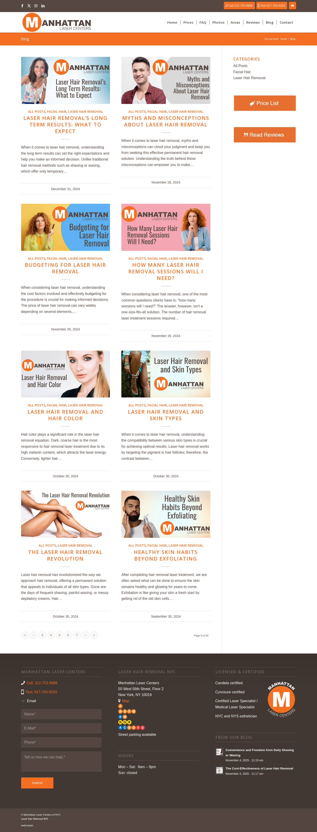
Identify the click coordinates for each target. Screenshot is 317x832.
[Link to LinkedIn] (43, 5)
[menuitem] (172, 22)
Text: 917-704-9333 (41, 692)
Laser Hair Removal (85, 111)
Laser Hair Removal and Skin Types (166, 415)
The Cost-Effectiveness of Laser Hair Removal (259, 768)
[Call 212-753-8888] (239, 5)
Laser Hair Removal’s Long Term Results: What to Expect (65, 124)
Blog (25, 38)
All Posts (36, 111)
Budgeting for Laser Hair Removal (65, 268)
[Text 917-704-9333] (271, 5)
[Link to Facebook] (22, 5)
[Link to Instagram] (36, 5)
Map (125, 701)
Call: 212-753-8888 (42, 683)
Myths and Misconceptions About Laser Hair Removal (165, 121)
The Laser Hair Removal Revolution (65, 555)
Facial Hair (56, 111)
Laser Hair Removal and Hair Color (65, 415)
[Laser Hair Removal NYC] (56, 22)
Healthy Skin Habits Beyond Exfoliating (166, 555)
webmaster (27, 825)
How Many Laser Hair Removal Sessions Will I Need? (165, 271)
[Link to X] (29, 5)
